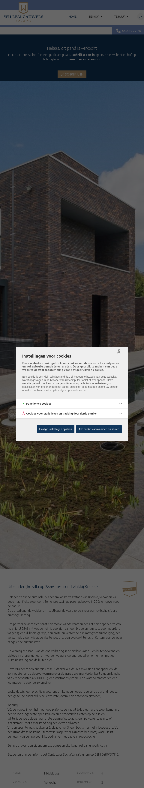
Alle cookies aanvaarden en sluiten (99, 429)
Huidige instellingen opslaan (55, 429)
